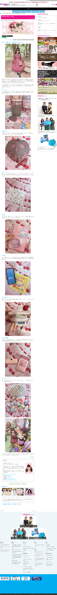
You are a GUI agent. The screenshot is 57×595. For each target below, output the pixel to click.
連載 (4, 10)
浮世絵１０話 (25, 558)
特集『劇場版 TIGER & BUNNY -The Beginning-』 (16, 560)
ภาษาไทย (46, 0)
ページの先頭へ (34, 508)
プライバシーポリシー (9, 592)
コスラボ (24, 542)
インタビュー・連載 (5, 17)
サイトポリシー (2, 592)
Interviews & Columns (39, 9)
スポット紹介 (48, 558)
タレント (14, 17)
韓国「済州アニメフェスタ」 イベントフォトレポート (39, 550)
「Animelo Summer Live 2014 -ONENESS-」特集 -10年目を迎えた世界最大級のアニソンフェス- (17, 553)
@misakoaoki (10, 474)
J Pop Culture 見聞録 (26, 569)
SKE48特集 (48, 542)
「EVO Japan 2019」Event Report (39, 543)
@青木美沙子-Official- (11, 476)
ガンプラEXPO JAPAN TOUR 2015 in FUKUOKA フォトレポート (39, 557)
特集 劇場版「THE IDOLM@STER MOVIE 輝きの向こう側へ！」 (16, 543)
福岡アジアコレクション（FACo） (5, 545)
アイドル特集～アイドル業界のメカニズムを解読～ (51, 547)
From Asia (25, 562)
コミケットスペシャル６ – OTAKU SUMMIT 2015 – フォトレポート (39, 561)
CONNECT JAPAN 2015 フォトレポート (39, 553)
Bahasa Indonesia (54, 0)
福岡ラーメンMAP (49, 556)
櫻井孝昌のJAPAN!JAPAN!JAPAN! (28, 567)
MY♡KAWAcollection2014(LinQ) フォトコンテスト (5, 548)
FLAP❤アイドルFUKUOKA (50, 544)
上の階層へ (2, 508)
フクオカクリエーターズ (27, 556)
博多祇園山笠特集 (49, 562)
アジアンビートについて (17, 592)
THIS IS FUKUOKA (49, 553)
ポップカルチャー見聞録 (27, 564)
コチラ (8, 475)
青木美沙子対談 (26, 560)
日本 (1, 17)
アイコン (24, 554)
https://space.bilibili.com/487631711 (12, 477)
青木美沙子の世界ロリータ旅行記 (10, 10)
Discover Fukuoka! (31, 9)
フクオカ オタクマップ (50, 554)
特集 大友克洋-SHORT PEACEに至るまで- (17, 549)
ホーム (2, 10)
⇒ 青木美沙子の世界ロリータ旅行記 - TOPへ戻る (11, 501)
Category (8, 9)
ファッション (10, 17)
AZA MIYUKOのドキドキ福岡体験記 (28, 547)
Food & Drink (24, 9)
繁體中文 (40, 0)
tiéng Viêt (50, 0)
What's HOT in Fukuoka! (16, 9)
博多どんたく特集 (49, 560)
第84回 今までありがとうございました (43, 17)
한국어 (33, 0)
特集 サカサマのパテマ (16, 546)
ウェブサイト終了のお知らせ (42, 14)
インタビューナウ (26, 553)
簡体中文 (36, 0)
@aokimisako (8, 473)
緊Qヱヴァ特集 (14, 557)
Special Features (47, 9)
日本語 (30, 0)
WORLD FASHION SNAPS (5, 542)
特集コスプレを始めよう (27, 544)
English (43, 0)
